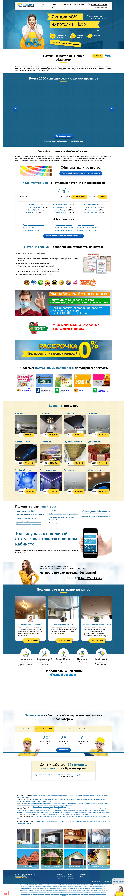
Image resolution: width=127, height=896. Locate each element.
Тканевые (92, 413)
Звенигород (80, 886)
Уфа (102, 890)
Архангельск (103, 892)
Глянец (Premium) (33, 207)
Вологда (77, 892)
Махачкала (95, 890)
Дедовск (94, 886)
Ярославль (104, 894)
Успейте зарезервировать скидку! (66, 43)
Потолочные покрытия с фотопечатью (96, 516)
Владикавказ (48, 890)
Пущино (101, 884)
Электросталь (76, 888)
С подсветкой (91, 207)
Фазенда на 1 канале (47, 391)
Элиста (87, 890)
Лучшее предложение (64, 227)
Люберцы (41, 888)
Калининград (60, 892)
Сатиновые (69, 413)
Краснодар (25, 890)
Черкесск (83, 890)
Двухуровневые (92, 204)
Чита (29, 890)
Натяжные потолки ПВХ (25, 511)
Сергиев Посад (24, 886)
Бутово (37, 888)
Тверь (54, 894)
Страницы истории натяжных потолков (30, 515)
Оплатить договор (21, 877)
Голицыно (86, 886)
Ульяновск (97, 888)
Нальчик (91, 890)
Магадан (23, 892)
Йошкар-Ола (61, 890)
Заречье (71, 888)
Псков (82, 894)
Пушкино (90, 886)
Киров (48, 892)
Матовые (19, 413)
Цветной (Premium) (34, 210)
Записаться (63, 750)
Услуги (66, 7)
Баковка (34, 888)
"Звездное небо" (22, 442)
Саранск (56, 890)
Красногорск (81, 884)
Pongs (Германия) (61, 204)
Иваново (69, 892)
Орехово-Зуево (91, 884)
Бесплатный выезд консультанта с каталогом (81, 173)
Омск (94, 894)
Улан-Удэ (99, 890)
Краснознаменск (99, 886)
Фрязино (33, 886)
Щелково (44, 886)
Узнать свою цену (63, 136)
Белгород (94, 892)
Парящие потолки (48, 470)
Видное (53, 886)
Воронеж (73, 892)
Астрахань (98, 892)
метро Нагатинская (84, 888)
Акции (54, 4)
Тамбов (57, 894)
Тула (49, 894)
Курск (37, 892)
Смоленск (62, 894)
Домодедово (70, 886)
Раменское (105, 884)
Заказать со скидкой (108, 55)
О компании (79, 4)
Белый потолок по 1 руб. (87, 230)
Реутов (49, 888)
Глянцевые (44, 413)
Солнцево (67, 888)
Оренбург (91, 894)
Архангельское (29, 888)
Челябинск (63, 895)
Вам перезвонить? (101, 7)
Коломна (72, 884)
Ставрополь (27, 894)
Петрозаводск (78, 890)
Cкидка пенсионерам (86, 225)
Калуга (55, 892)
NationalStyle (108, 881)
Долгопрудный (40, 884)
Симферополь (67, 890)
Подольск (97, 884)
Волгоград (81, 892)
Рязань (79, 894)
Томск (52, 894)
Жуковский (57, 884)
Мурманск (106, 890)
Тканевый (30, 213)
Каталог (42, 4)
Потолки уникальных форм (26, 518)
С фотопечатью (92, 210)
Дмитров (35, 884)
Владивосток (33, 894)
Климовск (68, 884)
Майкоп (101, 888)
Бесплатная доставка (64, 225)
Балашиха (25, 884)
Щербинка (58, 888)
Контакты (67, 4)
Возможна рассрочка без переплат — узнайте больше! (63, 141)
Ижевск (40, 890)
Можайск (86, 884)
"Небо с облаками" (23, 470)
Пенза (85, 894)
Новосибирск (99, 894)
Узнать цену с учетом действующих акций (63, 236)
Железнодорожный (51, 884)
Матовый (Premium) (34, 204)
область (89, 888)
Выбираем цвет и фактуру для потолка (63, 514)
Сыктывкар (72, 890)
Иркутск (65, 892)
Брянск (89, 892)
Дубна (45, 884)
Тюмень (46, 894)
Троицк (105, 886)
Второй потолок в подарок (88, 227)
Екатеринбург (67, 894)
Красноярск (41, 894)
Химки (61, 886)
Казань (44, 890)
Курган (40, 892)
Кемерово (52, 892)
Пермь (37, 894)
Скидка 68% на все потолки (34, 225)
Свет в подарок (29, 227)
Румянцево (53, 888)
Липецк (26, 892)
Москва (21, 884)
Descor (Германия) (61, 207)
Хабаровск (23, 894)
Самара (75, 894)
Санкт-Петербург (32, 892)
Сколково (63, 888)
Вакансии (78, 7)
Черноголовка (38, 886)
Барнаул (32, 890)
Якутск (52, 890)
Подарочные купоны (31, 230)
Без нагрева (69, 470)
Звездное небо (91, 213)
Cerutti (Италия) (60, 213)
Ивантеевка (62, 884)
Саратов (72, 894)
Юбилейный (48, 886)
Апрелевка (76, 886)
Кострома (44, 892)
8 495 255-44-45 (99, 5)
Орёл (87, 894)
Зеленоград (65, 886)
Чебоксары (36, 890)
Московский (23, 888)
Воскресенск (30, 884)
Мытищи (46, 888)
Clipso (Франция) (61, 210)
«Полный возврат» (63, 674)
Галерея (42, 7)
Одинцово (57, 886)
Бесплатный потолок (64, 230)
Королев (76, 884)
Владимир (86, 892)
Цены (53, 7)
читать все (49, 506)
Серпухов (29, 886)
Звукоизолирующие (73, 442)
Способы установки (56, 523)
